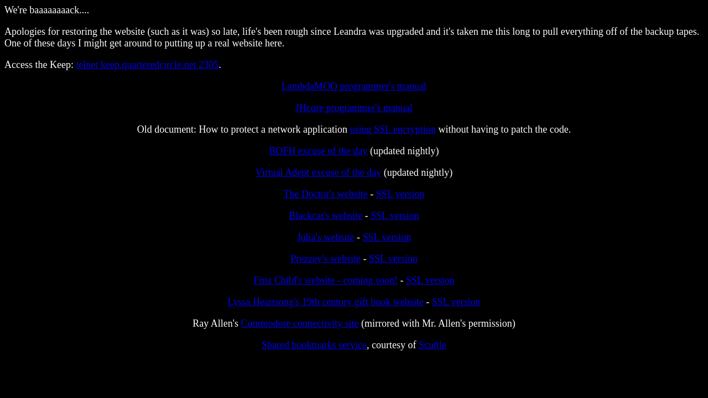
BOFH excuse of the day (318, 150)
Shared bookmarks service (314, 344)
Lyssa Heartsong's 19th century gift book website (325, 301)
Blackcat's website (325, 215)
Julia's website (326, 237)
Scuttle (432, 344)
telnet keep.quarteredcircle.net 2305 (147, 64)
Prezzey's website (325, 258)
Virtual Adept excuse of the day (318, 172)
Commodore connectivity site (300, 323)
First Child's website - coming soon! (325, 280)
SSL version (400, 194)
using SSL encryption (393, 129)
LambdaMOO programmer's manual (354, 86)
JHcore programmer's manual (354, 107)
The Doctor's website (325, 194)
